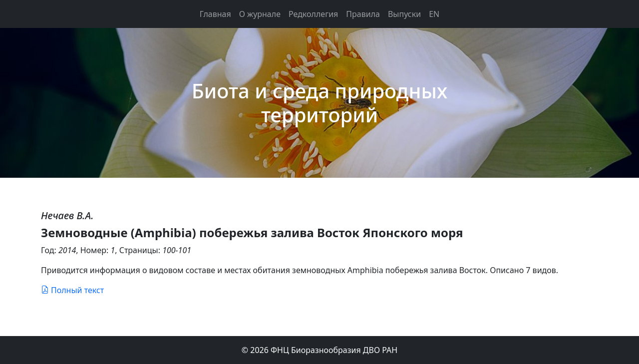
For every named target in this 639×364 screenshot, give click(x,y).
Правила (363, 13)
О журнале (260, 13)
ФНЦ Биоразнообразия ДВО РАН (334, 350)
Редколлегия (313, 13)
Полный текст (72, 290)
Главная (215, 13)
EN (434, 13)
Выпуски (404, 13)
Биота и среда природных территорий (319, 102)
